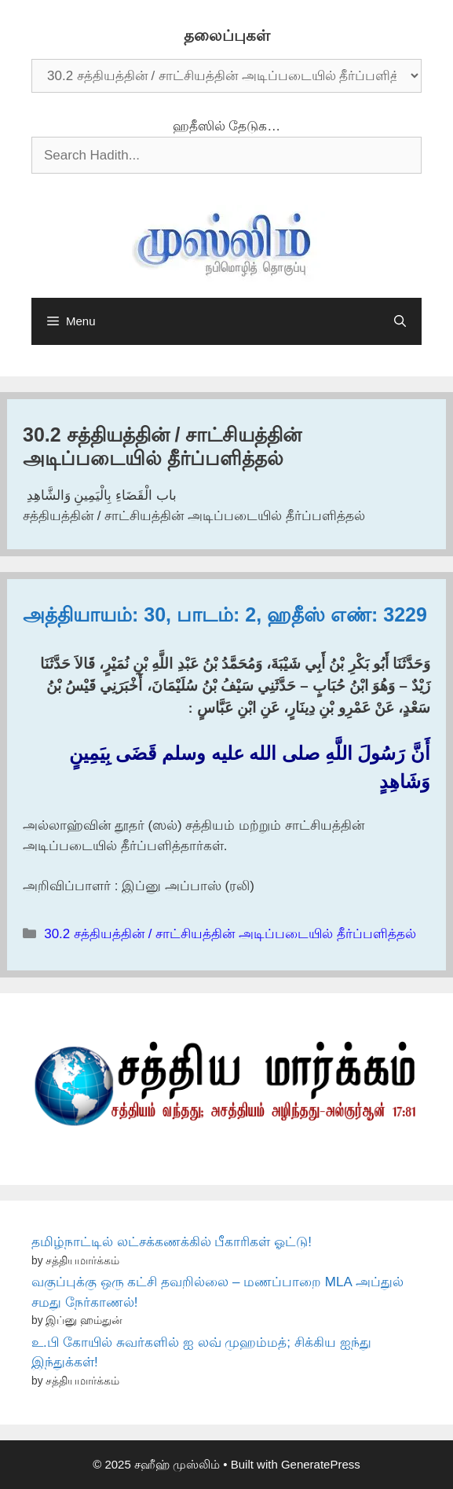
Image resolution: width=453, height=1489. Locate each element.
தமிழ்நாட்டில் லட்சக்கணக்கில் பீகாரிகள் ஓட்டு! (171, 1241)
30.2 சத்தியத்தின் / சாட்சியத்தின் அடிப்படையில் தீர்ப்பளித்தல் (229, 933)
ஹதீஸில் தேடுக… (227, 126)
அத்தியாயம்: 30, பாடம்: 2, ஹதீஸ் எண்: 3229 (225, 614)
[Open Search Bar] (400, 321)
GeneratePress (320, 1464)
